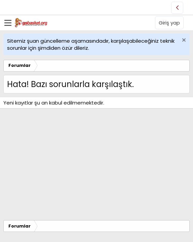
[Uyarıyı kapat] (183, 40)
